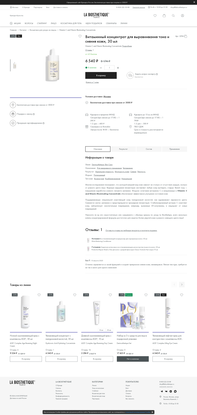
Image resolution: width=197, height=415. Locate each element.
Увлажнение (128, 168)
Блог (47, 7)
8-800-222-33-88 (123, 7)
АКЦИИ (17, 23)
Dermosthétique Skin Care (102, 164)
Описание (98, 149)
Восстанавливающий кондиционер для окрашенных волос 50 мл (123, 239)
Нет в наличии (133, 359)
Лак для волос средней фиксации (121, 249)
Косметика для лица (98, 396)
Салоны (58, 388)
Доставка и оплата (60, 7)
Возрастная (99, 178)
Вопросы (129, 396)
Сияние (133, 171)
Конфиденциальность (62, 396)
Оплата (128, 393)
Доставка (129, 391)
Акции (128, 385)
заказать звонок (166, 386)
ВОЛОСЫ (29, 23)
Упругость (141, 171)
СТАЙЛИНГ (42, 23)
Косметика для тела (98, 393)
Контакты (59, 391)
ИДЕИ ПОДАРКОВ (94, 23)
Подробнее (127, 46)
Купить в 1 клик (92, 82)
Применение (174, 149)
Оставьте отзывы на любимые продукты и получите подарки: (131, 230)
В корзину (101, 75)
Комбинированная (112, 178)
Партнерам (38, 7)
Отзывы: (88, 50)
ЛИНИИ (123, 23)
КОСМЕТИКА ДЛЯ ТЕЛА (71, 23)
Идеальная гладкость (104, 171)
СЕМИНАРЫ (111, 23)
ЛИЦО (54, 23)
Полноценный (99, 175)
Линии (94, 385)
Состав (149, 149)
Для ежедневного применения (109, 168)
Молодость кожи (122, 171)
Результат (123, 149)
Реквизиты (59, 393)
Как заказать (130, 399)
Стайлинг (95, 391)
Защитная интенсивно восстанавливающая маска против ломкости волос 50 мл (130, 247)
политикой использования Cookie (138, 412)
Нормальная (126, 178)
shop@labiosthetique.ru (178, 7)
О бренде (26, 7)
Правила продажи (62, 399)
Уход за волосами (98, 388)
